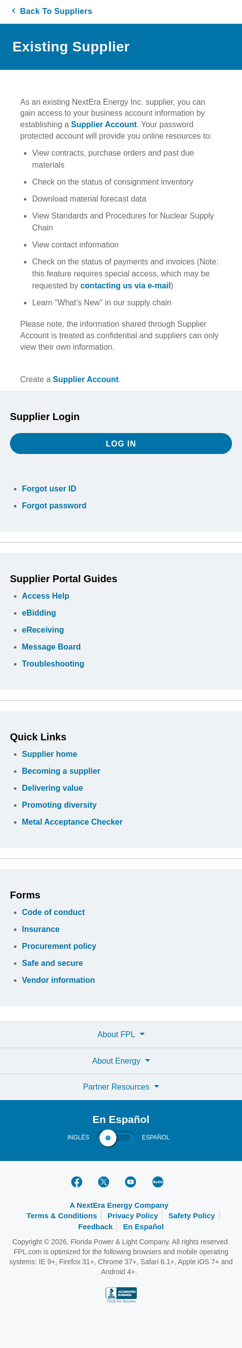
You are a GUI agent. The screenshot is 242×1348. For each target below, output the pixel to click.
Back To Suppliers (52, 11)
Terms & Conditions (61, 1215)
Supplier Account (104, 124)
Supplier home (49, 754)
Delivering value (52, 788)
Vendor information (58, 980)
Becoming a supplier (61, 771)
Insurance (41, 929)
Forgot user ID (49, 488)
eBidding (39, 613)
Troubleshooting (53, 664)
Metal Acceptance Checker (72, 822)
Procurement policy (59, 946)
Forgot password (54, 505)
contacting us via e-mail (125, 285)
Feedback (95, 1226)
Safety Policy (191, 1215)
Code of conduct (53, 912)
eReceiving (43, 630)
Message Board (51, 647)
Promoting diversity (59, 805)
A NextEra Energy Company (119, 1205)
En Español (143, 1226)
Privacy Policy (133, 1215)
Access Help (45, 596)
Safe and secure (52, 963)
